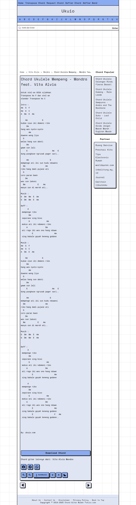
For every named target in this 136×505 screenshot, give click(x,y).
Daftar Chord (73, 3)
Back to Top (98, 500)
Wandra (69, 459)
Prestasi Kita (103, 149)
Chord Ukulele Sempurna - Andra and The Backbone (103, 103)
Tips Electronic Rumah (102, 157)
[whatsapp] (36, 466)
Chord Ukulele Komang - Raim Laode (103, 92)
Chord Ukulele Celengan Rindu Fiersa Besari (104, 81)
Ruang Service (103, 145)
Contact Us (49, 500)
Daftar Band (90, 3)
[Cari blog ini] (68, 27)
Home (20, 3)
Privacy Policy (81, 500)
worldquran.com (104, 165)
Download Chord (56, 452)
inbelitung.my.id (104, 171)
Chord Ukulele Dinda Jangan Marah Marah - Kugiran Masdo (103, 127)
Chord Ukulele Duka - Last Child (103, 115)
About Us (36, 500)
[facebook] (23, 466)
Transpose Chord (35, 3)
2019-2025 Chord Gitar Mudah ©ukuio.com (75, 502)
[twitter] (30, 466)
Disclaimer (64, 500)
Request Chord (55, 3)
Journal (100, 177)
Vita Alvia (59, 459)
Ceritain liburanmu (101, 183)
